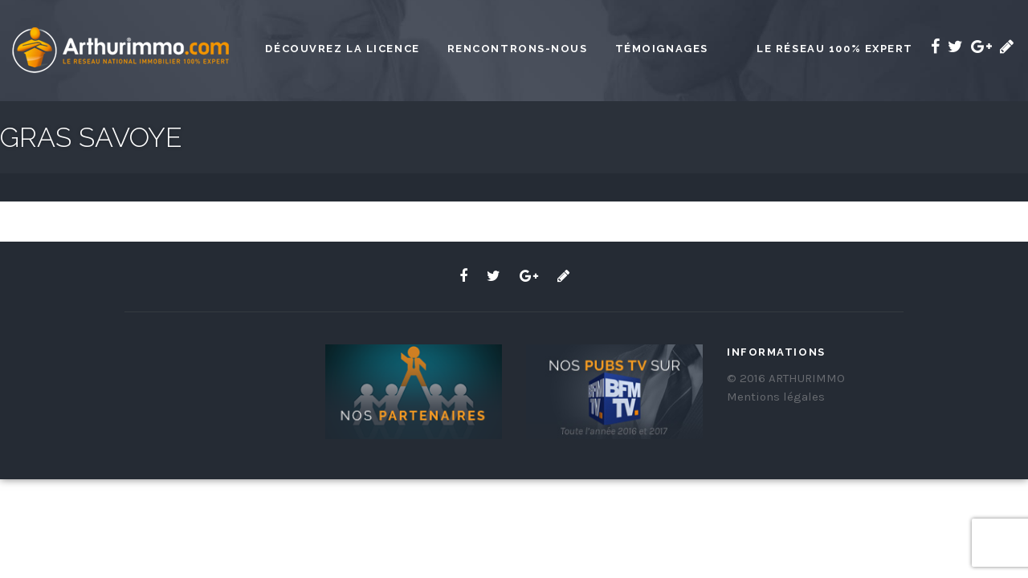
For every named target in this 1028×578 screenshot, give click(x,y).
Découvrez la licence (342, 49)
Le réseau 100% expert (835, 49)
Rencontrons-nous (517, 49)
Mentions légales (776, 396)
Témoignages (661, 49)
